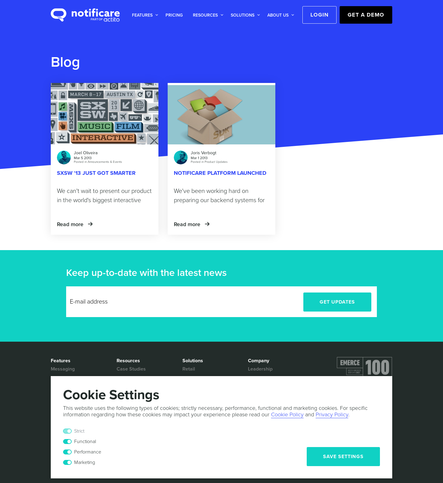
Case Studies (131, 369)
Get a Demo (366, 14)
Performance (87, 452)
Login (319, 14)
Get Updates (337, 302)
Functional (85, 441)
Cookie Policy (287, 414)
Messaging (63, 369)
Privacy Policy (332, 414)
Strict (79, 431)
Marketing (84, 462)
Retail (188, 369)
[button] (144, 15)
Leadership (260, 369)
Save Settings (343, 457)
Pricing (174, 15)
